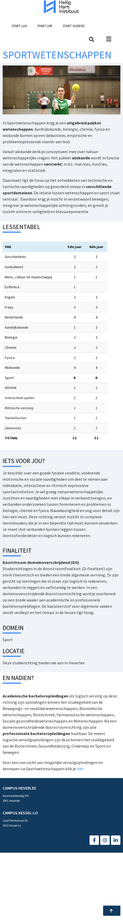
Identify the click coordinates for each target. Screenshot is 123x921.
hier (80, 768)
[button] (19, 26)
